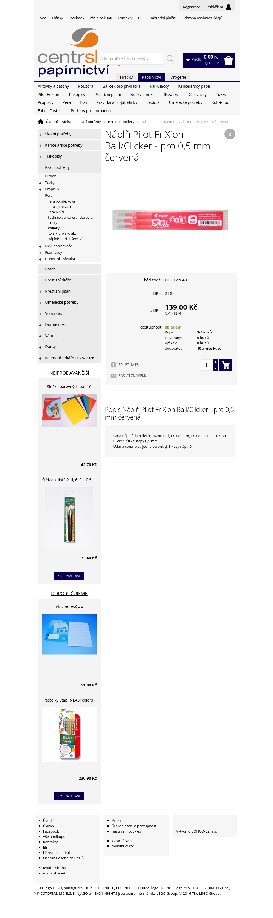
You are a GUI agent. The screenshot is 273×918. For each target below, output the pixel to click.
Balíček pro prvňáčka (121, 86)
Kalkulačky (159, 86)
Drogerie (178, 77)
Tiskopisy (77, 94)
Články (57, 17)
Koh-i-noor (221, 102)
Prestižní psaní (107, 94)
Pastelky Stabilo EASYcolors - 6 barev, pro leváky (69, 700)
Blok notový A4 (69, 606)
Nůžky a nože (142, 94)
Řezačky (171, 94)
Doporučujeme (69, 593)
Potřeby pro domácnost (92, 110)
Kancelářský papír (194, 86)
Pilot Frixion (49, 94)
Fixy (83, 102)
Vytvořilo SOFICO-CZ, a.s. (196, 831)
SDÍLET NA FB (129, 364)
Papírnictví (151, 77)
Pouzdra (85, 86)
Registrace (191, 6)
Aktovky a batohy (53, 86)
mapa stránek (54, 873)
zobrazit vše (69, 575)
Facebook (76, 17)
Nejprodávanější (69, 373)
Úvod (42, 17)
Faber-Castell (50, 110)
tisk (118, 820)
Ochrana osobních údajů (202, 17)
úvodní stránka (55, 867)
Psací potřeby (89, 121)
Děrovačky (196, 94)
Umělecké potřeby (185, 102)
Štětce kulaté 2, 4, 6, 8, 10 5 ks (69, 479)
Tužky (221, 94)
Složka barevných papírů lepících (69, 387)
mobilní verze (123, 845)
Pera (67, 102)
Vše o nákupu (101, 17)
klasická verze (123, 840)
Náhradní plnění (162, 17)
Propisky (46, 102)
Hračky (126, 77)
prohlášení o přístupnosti (136, 825)
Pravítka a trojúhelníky (117, 102)
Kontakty (125, 17)
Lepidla (153, 102)
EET (141, 17)
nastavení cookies (126, 831)
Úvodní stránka (58, 121)
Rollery (128, 121)
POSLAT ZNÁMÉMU (133, 375)
